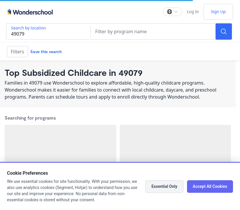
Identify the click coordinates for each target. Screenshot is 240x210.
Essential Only (164, 186)
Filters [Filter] (17, 51)
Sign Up (218, 11)
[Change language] (172, 11)
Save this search (46, 51)
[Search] (224, 31)
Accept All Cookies (210, 186)
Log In (193, 11)
